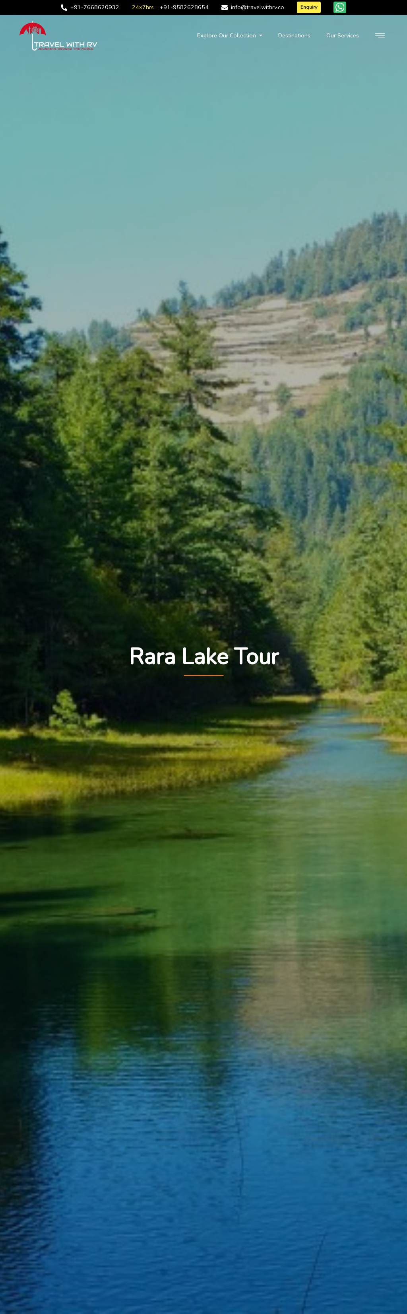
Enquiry (308, 7)
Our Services (342, 35)
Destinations (294, 35)
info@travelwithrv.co (257, 7)
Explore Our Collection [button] (227, 35)
